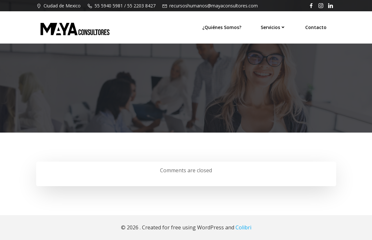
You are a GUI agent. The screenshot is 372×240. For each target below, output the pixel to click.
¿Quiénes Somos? (221, 27)
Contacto (316, 27)
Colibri (243, 227)
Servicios (273, 27)
